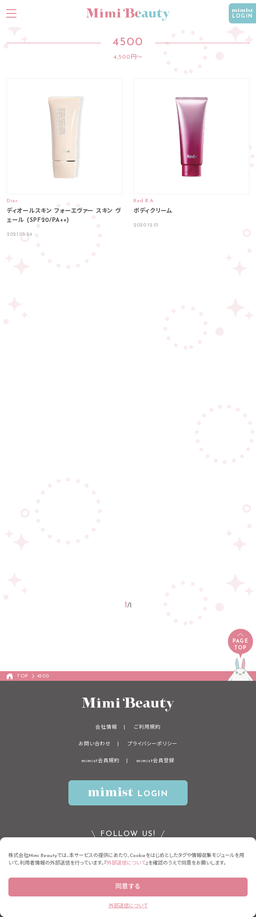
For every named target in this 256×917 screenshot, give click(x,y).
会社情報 (106, 727)
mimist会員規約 (100, 760)
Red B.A (143, 200)
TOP (23, 676)
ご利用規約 (147, 727)
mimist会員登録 (155, 760)
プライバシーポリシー (153, 744)
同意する (128, 887)
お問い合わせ (94, 744)
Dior (12, 200)
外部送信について (126, 863)
